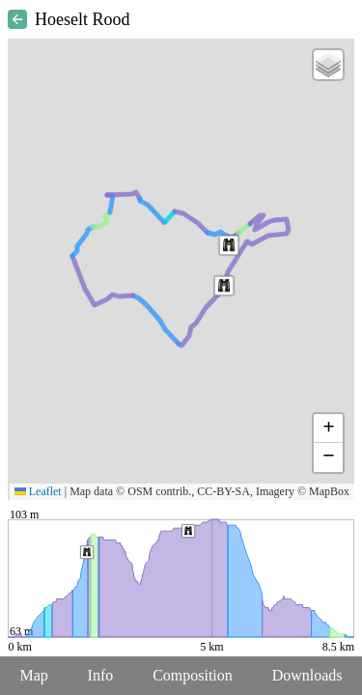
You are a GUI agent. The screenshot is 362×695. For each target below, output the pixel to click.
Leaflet (38, 491)
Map (33, 675)
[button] (228, 245)
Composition (193, 675)
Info (101, 675)
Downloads (307, 675)
